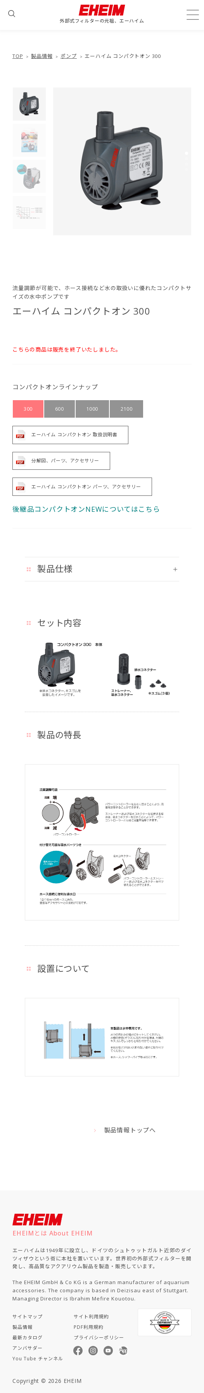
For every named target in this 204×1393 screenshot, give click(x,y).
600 (59, 409)
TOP (17, 56)
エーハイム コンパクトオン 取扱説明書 (74, 434)
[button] (186, 153)
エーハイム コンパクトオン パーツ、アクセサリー (86, 486)
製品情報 (41, 56)
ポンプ (68, 56)
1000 (92, 409)
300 (28, 409)
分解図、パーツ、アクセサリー (65, 460)
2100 (126, 409)
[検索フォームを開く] (11, 13)
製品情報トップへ (130, 1130)
